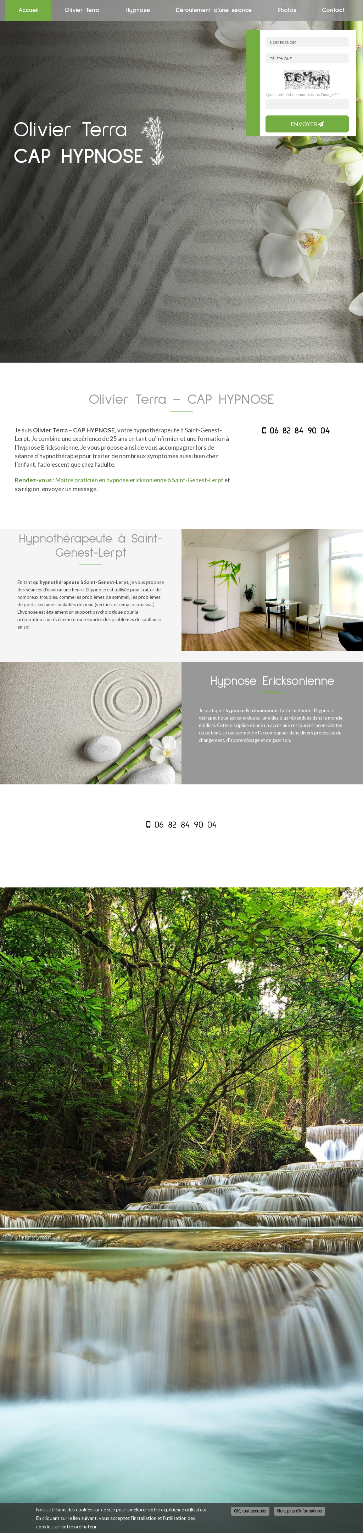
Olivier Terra (82, 10)
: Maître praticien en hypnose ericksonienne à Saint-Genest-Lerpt (119, 480)
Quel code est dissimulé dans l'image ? (302, 94)
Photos (287, 10)
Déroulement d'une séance (214, 10)
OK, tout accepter (250, 1511)
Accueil (28, 10)
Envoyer (307, 123)
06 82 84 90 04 (300, 430)
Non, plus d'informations (299, 1511)
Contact (333, 10)
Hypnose (137, 10)
